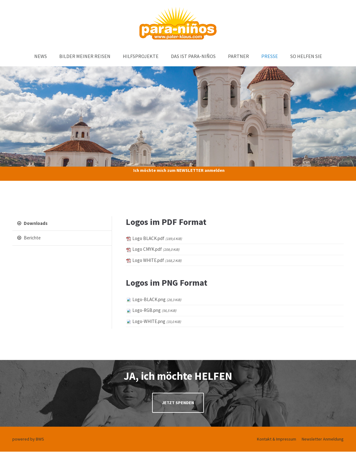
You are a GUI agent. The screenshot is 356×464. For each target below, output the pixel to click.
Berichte (29, 238)
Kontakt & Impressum (276, 439)
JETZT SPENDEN (178, 402)
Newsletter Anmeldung (323, 439)
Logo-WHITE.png (156, 321)
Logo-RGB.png (154, 310)
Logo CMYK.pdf (156, 249)
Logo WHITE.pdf (157, 260)
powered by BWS (28, 439)
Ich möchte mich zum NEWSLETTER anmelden (179, 170)
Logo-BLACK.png (156, 299)
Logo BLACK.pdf (157, 238)
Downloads (32, 223)
